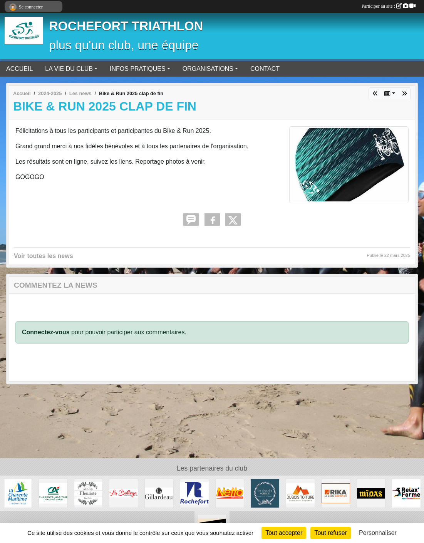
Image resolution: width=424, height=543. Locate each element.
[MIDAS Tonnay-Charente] (371, 492)
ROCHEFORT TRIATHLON (126, 26)
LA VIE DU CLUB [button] (69, 68)
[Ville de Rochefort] (194, 492)
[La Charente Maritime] (17, 492)
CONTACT (265, 68)
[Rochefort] (230, 492)
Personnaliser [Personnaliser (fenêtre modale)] (378, 533)
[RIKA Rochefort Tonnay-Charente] (335, 492)
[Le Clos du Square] (265, 492)
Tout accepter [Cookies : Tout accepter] (283, 533)
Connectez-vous (46, 332)
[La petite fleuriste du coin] (88, 492)
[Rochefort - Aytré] (406, 492)
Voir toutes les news (43, 256)
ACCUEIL (19, 68)
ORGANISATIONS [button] (208, 68)
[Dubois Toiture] (300, 492)
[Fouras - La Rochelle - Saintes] (123, 492)
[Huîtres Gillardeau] (159, 492)
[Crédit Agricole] (53, 492)
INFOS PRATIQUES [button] (138, 68)
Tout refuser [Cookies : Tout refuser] (330, 533)
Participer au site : (389, 6)
